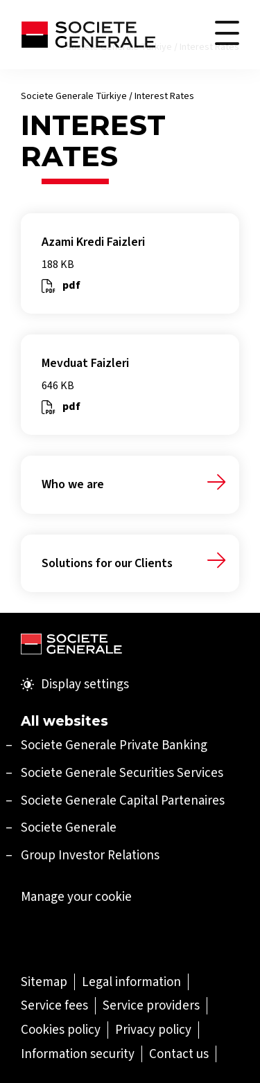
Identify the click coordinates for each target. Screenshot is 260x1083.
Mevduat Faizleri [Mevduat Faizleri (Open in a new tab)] (85, 363)
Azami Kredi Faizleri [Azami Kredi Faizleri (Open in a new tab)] (93, 242)
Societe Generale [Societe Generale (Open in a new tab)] (68, 827)
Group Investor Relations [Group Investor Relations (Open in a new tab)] (90, 854)
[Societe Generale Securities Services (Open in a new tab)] (122, 772)
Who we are (73, 484)
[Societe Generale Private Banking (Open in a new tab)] (114, 744)
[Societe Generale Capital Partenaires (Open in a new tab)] (123, 800)
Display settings (75, 684)
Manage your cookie (76, 896)
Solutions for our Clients (107, 563)
